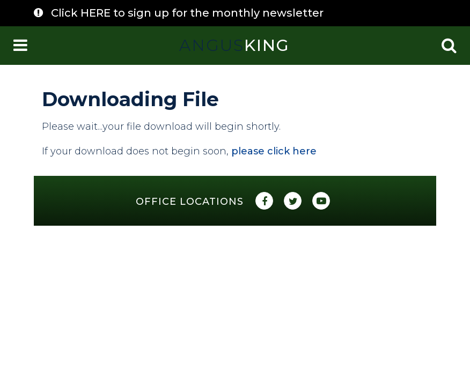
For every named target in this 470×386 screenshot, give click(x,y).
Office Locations (190, 201)
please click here (274, 151)
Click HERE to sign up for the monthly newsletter (187, 12)
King (234, 45)
